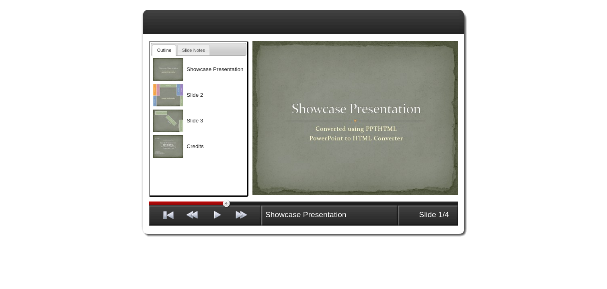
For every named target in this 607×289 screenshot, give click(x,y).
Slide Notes (193, 50)
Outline (164, 50)
